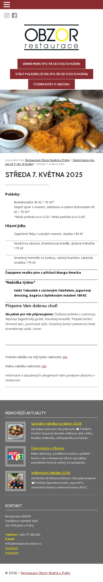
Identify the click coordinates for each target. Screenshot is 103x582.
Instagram (12, 553)
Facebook (11, 548)
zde (64, 357)
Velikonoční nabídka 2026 (50, 473)
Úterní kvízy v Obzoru (51, 84)
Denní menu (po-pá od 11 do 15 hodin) (51, 64)
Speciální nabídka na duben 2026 (56, 424)
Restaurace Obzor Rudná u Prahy (45, 573)
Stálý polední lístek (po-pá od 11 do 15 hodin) (51, 74)
